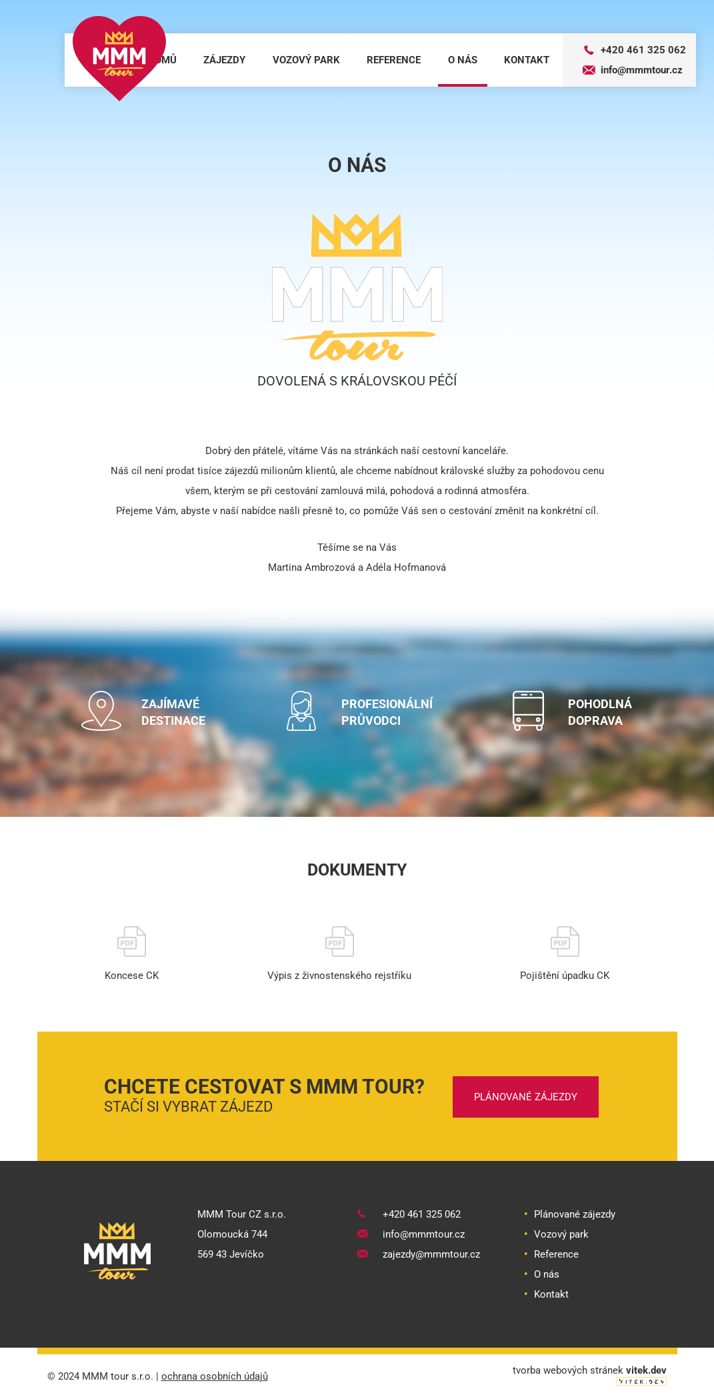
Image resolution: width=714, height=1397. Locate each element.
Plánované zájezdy (574, 1213)
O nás (546, 1273)
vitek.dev (646, 1369)
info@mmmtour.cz (633, 70)
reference (394, 60)
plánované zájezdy (525, 1096)
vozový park (306, 60)
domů (162, 60)
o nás (462, 60)
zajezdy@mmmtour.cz (418, 1253)
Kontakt (551, 1293)
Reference (556, 1253)
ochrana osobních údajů (214, 1375)
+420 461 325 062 (634, 50)
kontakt (526, 60)
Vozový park (561, 1233)
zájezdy (224, 60)
